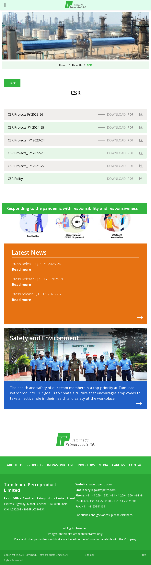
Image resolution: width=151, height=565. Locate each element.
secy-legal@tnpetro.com (100, 490)
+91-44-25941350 (97, 495)
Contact (136, 465)
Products (35, 465)
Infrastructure (60, 465)
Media (103, 465)
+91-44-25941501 (125, 501)
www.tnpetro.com (100, 484)
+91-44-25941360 (121, 495)
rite (144, 555)
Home (62, 65)
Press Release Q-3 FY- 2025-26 (36, 263)
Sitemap (90, 555)
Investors (86, 465)
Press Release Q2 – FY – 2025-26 (38, 279)
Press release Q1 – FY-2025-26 (36, 294)
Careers (118, 465)
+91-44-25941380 (101, 501)
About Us (15, 465)
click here (126, 515)
